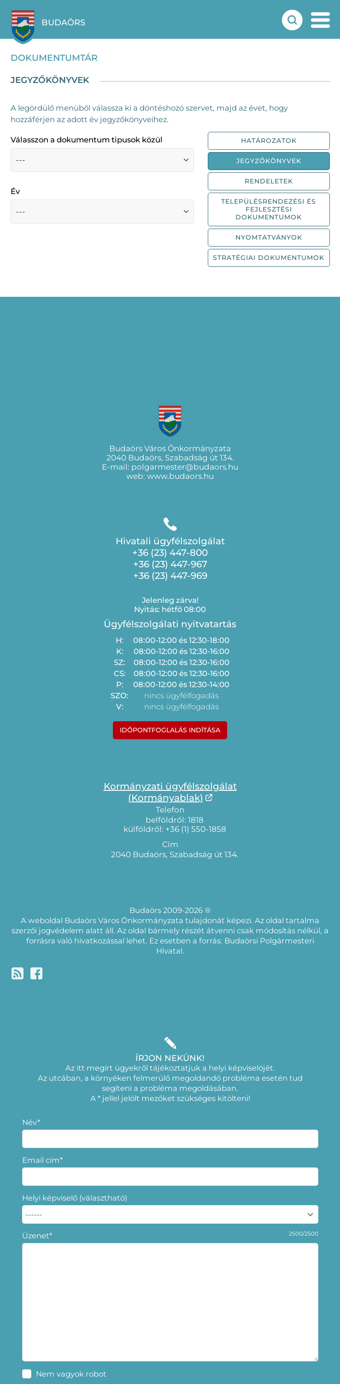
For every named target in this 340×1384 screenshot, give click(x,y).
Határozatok (269, 140)
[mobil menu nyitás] (320, 20)
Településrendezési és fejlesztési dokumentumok (268, 209)
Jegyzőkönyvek (268, 161)
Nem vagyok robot (71, 1373)
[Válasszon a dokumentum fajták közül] (102, 160)
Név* (31, 1122)
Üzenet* (37, 1235)
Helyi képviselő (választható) (74, 1197)
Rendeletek (269, 181)
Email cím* (42, 1160)
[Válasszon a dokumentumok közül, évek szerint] (102, 212)
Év (15, 191)
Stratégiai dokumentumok (268, 257)
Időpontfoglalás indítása (170, 730)
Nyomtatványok (268, 237)
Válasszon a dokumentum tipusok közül (87, 139)
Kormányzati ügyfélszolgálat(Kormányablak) (170, 792)
